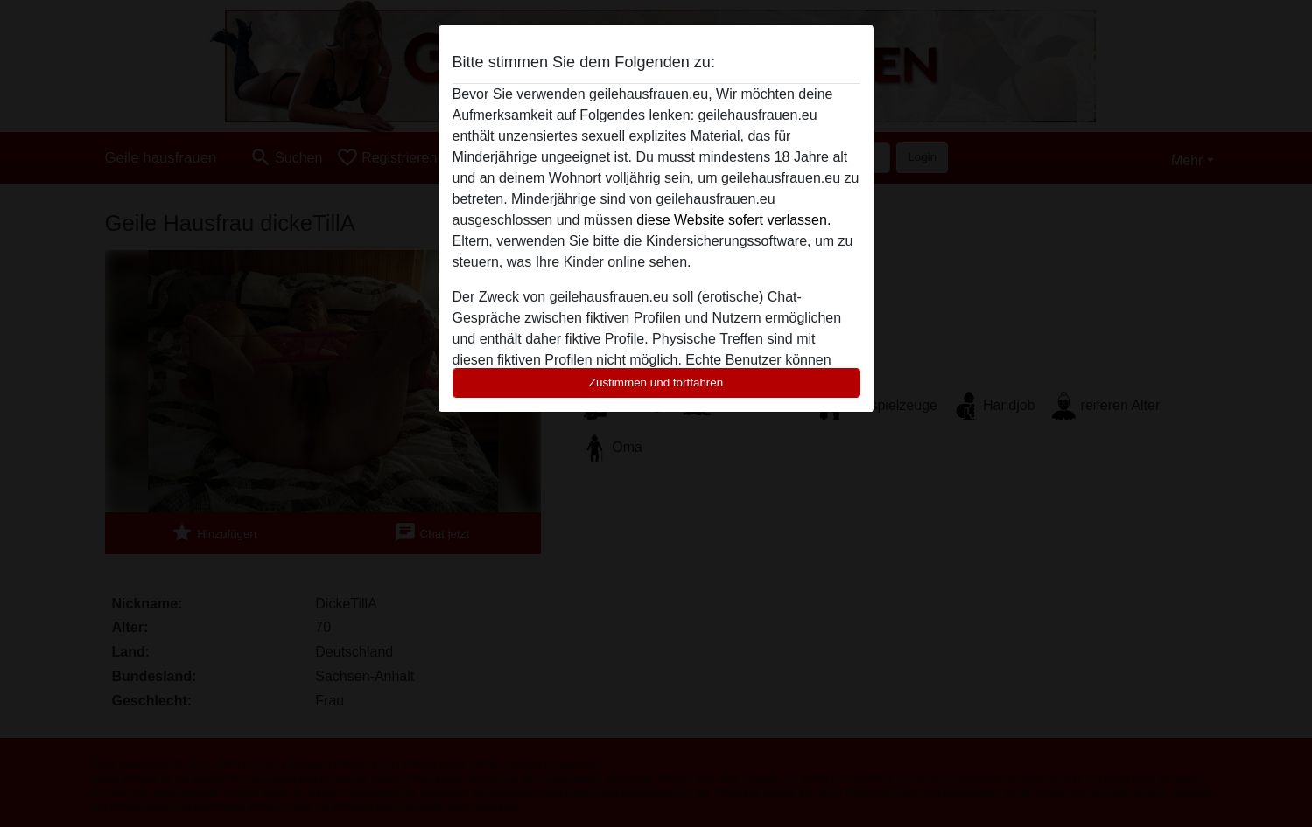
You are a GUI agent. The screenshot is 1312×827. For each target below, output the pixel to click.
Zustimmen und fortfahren (656, 382)
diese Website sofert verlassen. (733, 219)
